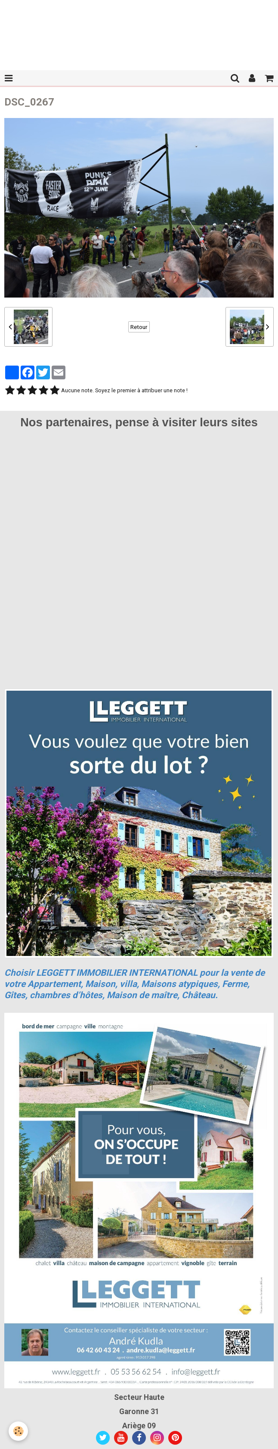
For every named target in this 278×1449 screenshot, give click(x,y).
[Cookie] (18, 1431)
